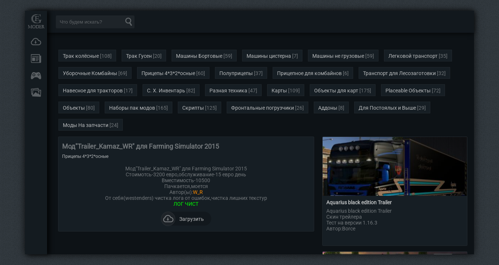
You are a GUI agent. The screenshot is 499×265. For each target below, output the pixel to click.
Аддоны (327, 108)
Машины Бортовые (199, 56)
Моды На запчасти (85, 125)
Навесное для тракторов (93, 90)
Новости (36, 58)
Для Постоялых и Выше (387, 108)
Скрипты (193, 108)
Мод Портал (36, 21)
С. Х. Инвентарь (166, 90)
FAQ (36, 92)
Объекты (74, 108)
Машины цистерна (269, 56)
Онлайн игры (36, 75)
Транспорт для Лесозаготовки (399, 73)
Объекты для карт (336, 90)
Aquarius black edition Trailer (359, 202)
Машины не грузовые (338, 56)
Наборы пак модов (132, 108)
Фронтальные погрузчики (262, 108)
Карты (279, 90)
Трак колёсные (81, 56)
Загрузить (182, 219)
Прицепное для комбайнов (309, 73)
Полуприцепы (236, 73)
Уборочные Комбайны (90, 73)
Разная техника (228, 90)
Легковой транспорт (413, 56)
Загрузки (36, 41)
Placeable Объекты (408, 90)
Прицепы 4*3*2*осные (168, 73)
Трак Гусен (139, 56)
